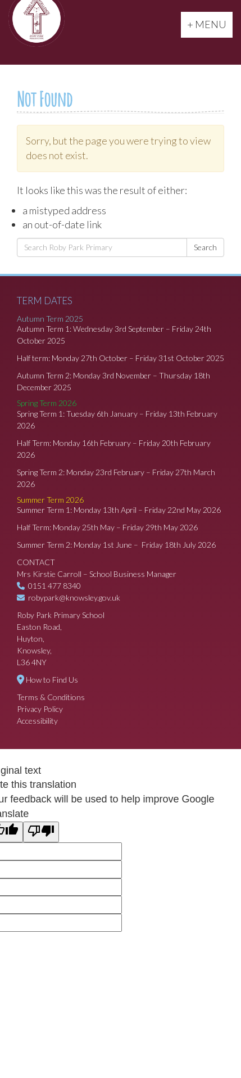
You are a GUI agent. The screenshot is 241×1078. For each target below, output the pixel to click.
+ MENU (210, 23)
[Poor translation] (41, 832)
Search (205, 247)
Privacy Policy (40, 709)
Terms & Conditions (51, 697)
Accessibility (37, 720)
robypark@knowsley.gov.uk (74, 597)
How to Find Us (52, 679)
